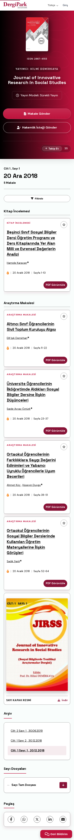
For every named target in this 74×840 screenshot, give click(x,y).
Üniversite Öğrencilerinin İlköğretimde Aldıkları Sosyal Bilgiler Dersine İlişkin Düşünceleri (33, 392)
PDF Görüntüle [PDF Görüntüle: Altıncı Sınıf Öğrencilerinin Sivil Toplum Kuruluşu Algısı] (55, 360)
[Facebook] (11, 819)
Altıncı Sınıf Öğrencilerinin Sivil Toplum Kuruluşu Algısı (31, 327)
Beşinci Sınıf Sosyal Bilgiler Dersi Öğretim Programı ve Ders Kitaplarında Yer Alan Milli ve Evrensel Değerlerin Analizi (32, 243)
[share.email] (63, 819)
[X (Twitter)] (37, 819)
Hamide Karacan (17, 263)
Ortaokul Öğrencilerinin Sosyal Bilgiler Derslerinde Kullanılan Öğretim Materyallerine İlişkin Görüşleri (31, 541)
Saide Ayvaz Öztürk (19, 408)
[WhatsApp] (24, 819)
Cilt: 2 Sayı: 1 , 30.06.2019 (27, 731)
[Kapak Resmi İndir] (63, 700)
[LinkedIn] (50, 819)
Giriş (65, 5)
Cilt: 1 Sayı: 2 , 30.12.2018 (26, 741)
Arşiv (8, 713)
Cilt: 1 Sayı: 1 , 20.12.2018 (27, 750)
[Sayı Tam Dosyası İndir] (63, 785)
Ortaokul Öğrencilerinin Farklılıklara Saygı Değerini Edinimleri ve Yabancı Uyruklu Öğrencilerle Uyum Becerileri (31, 465)
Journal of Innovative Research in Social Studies (37, 80)
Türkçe (53, 5)
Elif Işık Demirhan (17, 338)
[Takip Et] (52, 149)
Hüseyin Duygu (31, 485)
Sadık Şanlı (13, 561)
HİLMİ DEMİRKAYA (44, 69)
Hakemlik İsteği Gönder (37, 127)
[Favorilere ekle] (63, 224)
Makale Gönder (37, 114)
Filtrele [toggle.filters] (37, 198)
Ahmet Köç (14, 485)
